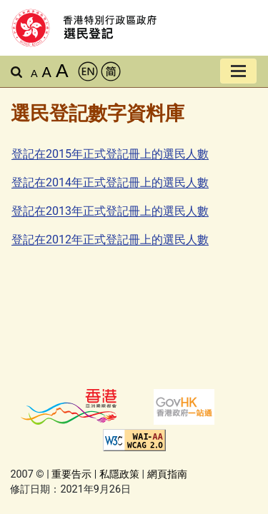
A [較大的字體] (46, 72)
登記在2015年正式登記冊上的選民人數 (110, 154)
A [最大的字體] (62, 70)
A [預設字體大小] (34, 73)
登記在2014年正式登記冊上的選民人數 (110, 182)
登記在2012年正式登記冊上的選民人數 (110, 239)
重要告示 (71, 474)
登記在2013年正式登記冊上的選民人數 (110, 211)
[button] (17, 73)
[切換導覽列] (238, 71)
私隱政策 (119, 474)
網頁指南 (167, 474)
